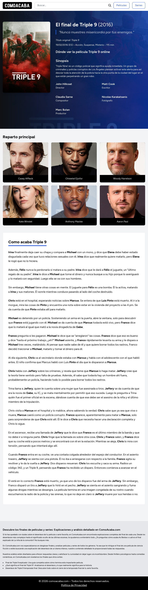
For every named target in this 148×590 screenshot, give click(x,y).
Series (138, 5)
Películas (121, 5)
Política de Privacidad (74, 585)
